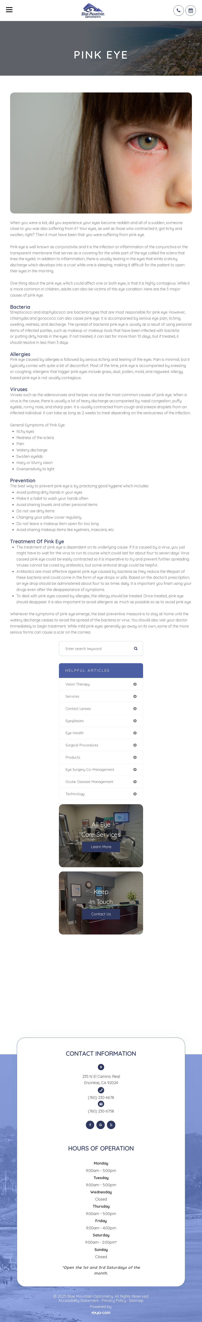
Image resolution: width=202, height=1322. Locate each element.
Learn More (101, 846)
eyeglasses (74, 720)
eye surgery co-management (89, 769)
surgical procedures (81, 745)
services (72, 696)
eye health (74, 733)
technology (75, 794)
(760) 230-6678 (101, 1097)
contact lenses (78, 708)
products (72, 757)
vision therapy (77, 684)
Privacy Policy (114, 1300)
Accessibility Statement (78, 1300)
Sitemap (136, 1300)
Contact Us (101, 914)
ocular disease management (89, 781)
